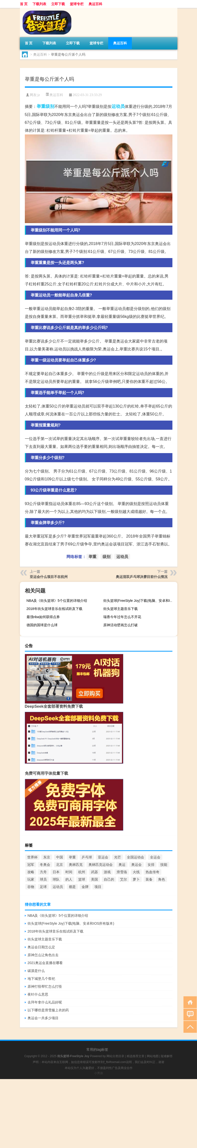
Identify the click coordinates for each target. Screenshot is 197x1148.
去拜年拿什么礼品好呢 (45, 1002)
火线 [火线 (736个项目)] (136, 872)
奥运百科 (95, 4)
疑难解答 (167, 1056)
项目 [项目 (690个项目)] (97, 887)
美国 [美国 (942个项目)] (94, 879)
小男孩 (98, 1073)
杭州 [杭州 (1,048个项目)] (81, 872)
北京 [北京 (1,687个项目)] (59, 865)
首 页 (24, 4)
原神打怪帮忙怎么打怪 (45, 986)
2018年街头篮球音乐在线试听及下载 (54, 609)
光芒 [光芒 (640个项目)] (117, 857)
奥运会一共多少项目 (43, 1018)
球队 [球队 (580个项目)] (56, 879)
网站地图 (153, 1056)
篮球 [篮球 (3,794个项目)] (81, 879)
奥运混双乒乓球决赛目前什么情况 (141, 577)
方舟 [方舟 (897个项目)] (43, 872)
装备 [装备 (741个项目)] (149, 879)
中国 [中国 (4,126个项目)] (59, 857)
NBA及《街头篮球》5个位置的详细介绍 (57, 601)
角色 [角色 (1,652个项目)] (161, 879)
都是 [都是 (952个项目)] (72, 887)
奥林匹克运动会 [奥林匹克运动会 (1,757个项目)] (101, 865)
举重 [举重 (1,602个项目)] (72, 857)
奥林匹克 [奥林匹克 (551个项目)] (76, 865)
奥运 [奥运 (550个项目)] (122, 865)
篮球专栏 (77, 4)
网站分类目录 (115, 1056)
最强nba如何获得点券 (43, 617)
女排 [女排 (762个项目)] (151, 865)
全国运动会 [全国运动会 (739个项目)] (135, 857)
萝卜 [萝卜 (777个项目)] (136, 879)
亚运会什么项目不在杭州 (49, 577)
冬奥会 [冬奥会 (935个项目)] (45, 865)
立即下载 (58, 4)
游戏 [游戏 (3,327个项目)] (107, 872)
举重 (41, 106)
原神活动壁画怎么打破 (120, 625)
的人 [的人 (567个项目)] (68, 879)
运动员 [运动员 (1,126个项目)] (58, 887)
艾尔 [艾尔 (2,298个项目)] (123, 879)
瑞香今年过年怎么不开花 (122, 617)
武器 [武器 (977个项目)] (94, 872)
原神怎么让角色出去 (43, 955)
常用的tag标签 (97, 1049)
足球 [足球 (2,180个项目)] (43, 887)
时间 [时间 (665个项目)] (68, 872)
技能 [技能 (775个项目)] (163, 865)
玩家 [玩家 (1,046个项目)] (30, 879)
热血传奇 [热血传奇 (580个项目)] (152, 872)
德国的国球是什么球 (42, 625)
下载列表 (39, 4)
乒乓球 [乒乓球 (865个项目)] (87, 857)
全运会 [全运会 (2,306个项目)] (155, 857)
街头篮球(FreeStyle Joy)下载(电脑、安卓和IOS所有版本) (139, 601)
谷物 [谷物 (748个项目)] (30, 887)
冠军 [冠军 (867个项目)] (30, 865)
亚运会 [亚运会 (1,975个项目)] (103, 857)
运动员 (118, 106)
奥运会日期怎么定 (41, 947)
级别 (49, 106)
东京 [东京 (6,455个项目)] (46, 857)
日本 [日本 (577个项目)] (56, 872)
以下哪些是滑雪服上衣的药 (48, 1010)
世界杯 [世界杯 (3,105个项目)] (32, 857)
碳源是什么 (36, 971)
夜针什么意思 (38, 994)
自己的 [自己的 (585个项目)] (109, 879)
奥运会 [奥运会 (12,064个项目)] (136, 865)
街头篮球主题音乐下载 (120, 609)
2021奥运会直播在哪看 (45, 963)
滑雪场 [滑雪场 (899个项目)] (122, 872)
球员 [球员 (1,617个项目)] (43, 879)
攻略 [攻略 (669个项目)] (30, 872)
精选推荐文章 (135, 1056)
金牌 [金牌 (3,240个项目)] (85, 887)
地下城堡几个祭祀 (41, 979)
